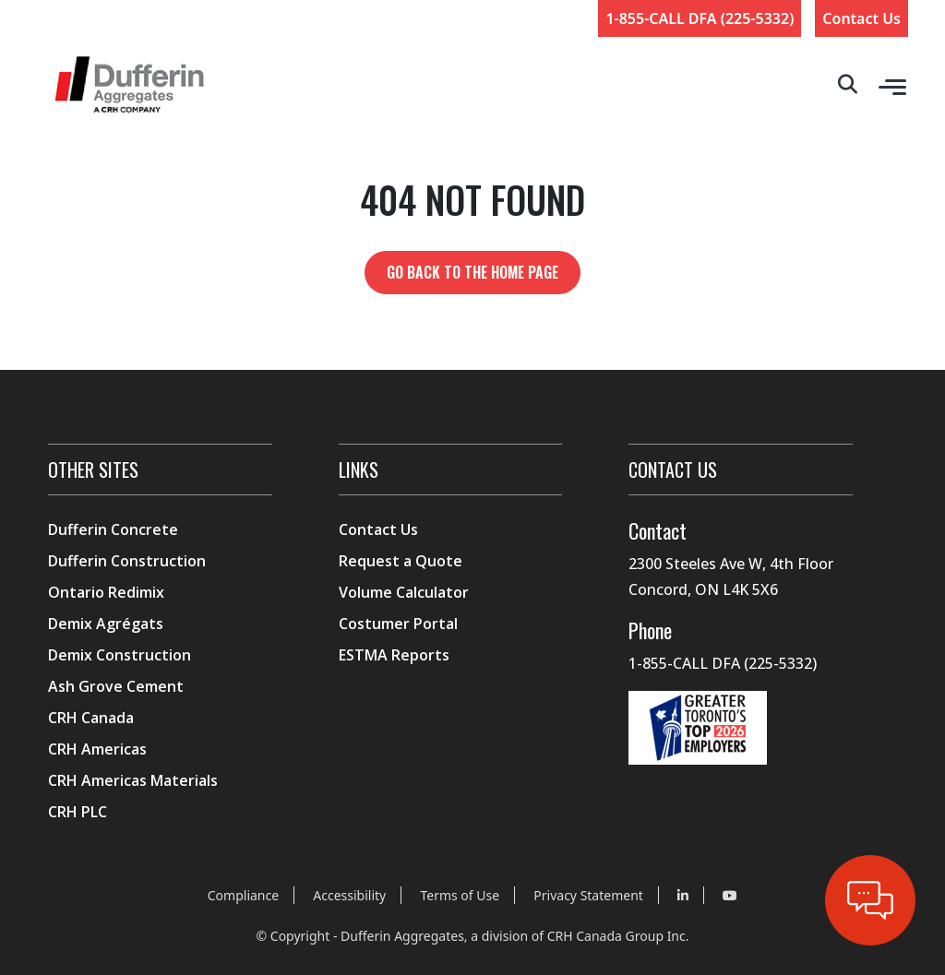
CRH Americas (97, 749)
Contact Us (861, 18)
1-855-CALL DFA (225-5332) (699, 18)
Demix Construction (119, 655)
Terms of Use (459, 895)
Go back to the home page (472, 272)
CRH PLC (77, 812)
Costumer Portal (398, 623)
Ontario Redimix (106, 592)
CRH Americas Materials (133, 780)
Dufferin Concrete (113, 529)
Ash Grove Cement (116, 686)
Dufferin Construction (127, 561)
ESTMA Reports (394, 655)
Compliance (243, 895)
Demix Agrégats (105, 623)
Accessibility (349, 895)
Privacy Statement (588, 895)
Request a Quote (400, 561)
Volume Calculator (404, 592)
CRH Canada (91, 717)
